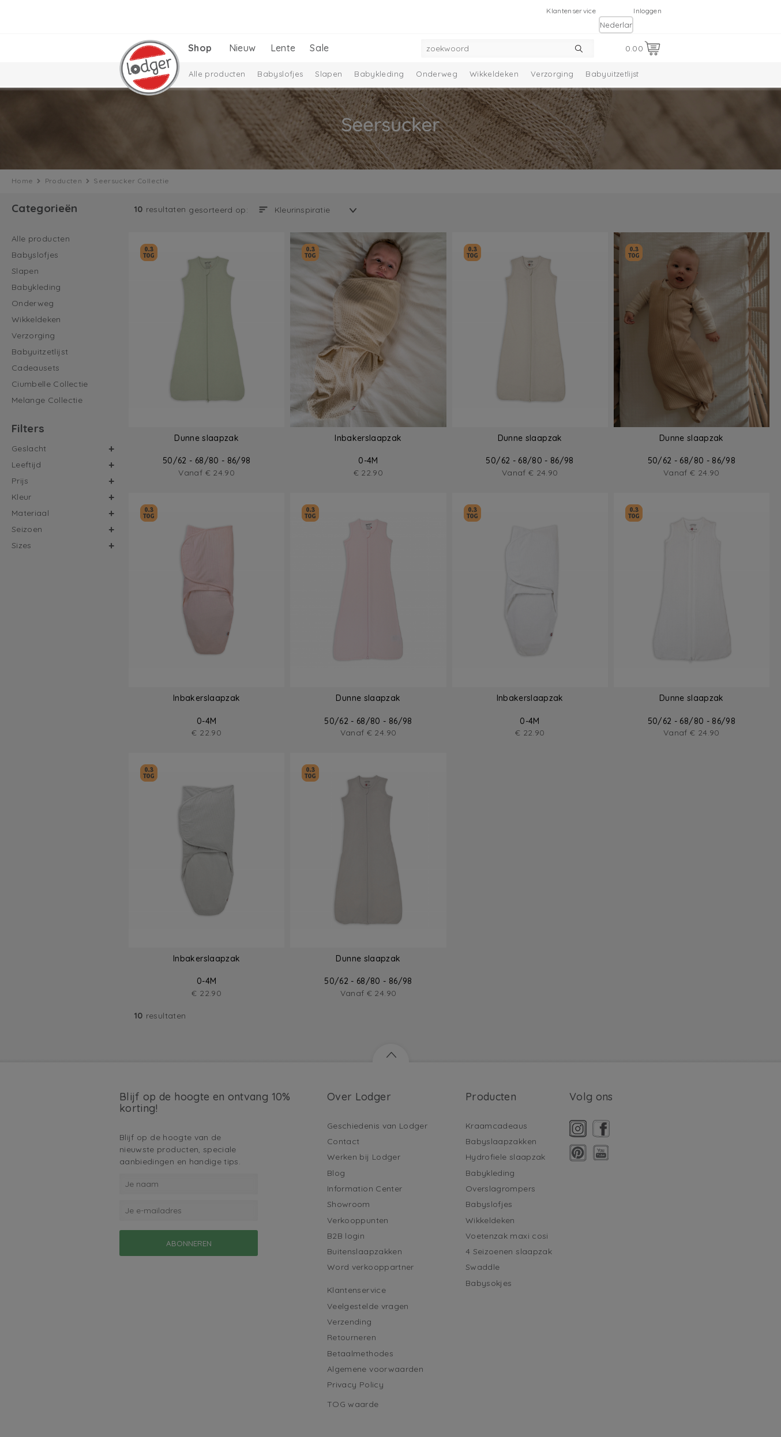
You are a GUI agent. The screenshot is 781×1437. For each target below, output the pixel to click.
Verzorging (552, 73)
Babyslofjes (280, 73)
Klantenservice (571, 10)
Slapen (328, 73)
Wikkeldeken (494, 73)
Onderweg (436, 73)
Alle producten (217, 73)
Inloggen (647, 10)
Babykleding (379, 73)
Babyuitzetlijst (612, 73)
